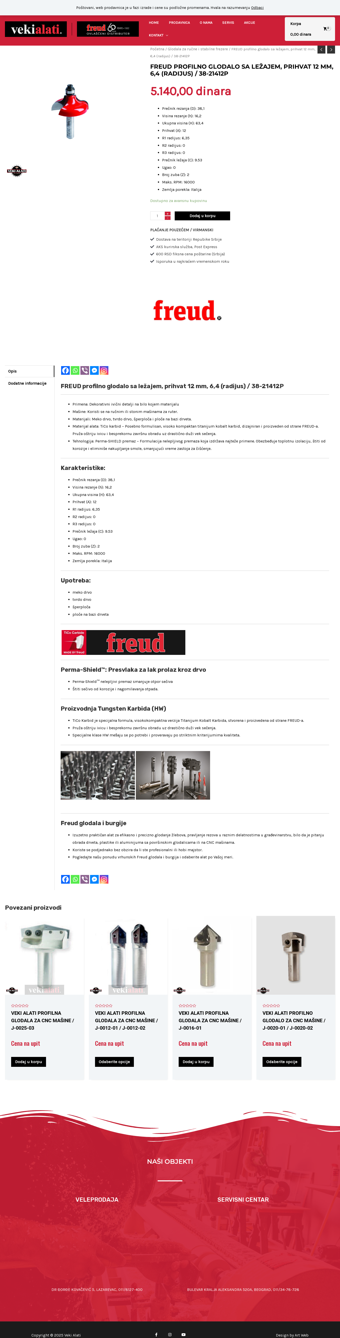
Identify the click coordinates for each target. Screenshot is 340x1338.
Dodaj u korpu (203, 206)
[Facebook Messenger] (94, 360)
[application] (270, 24)
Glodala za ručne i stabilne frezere (196, 39)
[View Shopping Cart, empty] (308, 24)
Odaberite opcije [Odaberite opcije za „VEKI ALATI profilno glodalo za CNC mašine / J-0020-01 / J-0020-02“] (283, 1050)
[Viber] (84, 360)
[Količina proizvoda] (157, 206)
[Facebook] (65, 360)
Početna (157, 39)
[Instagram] (104, 360)
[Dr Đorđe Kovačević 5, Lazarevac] (97, 1234)
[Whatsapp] (75, 360)
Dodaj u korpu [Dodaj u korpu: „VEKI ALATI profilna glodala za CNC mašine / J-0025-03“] (30, 1050)
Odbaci (257, 7)
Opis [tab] (12, 360)
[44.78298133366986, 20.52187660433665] (243, 1234)
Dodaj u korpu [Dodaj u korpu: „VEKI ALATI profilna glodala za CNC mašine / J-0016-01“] (198, 1050)
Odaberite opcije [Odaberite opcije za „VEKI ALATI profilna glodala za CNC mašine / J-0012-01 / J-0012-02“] (116, 1050)
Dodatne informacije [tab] (26, 372)
